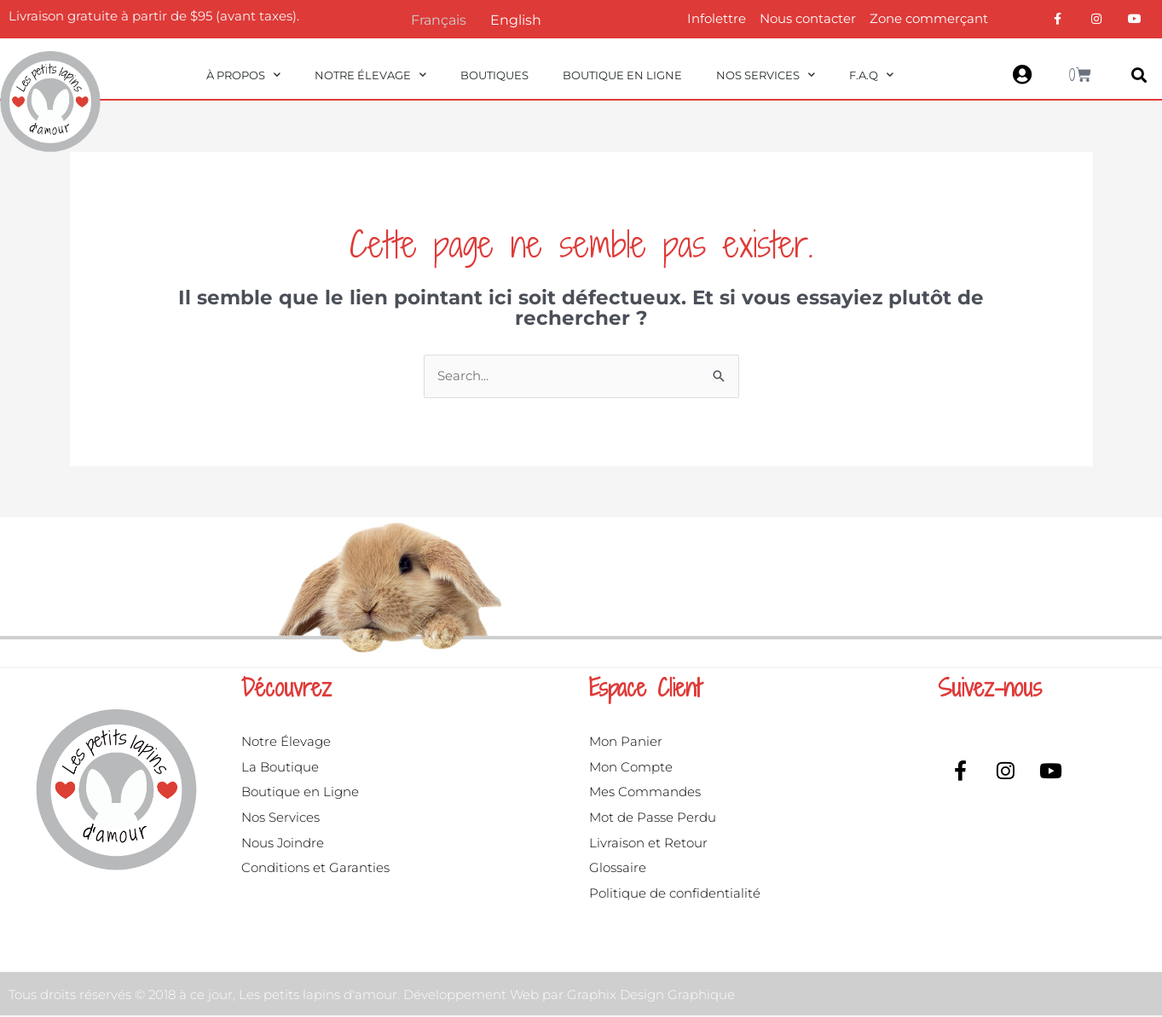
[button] (1139, 75)
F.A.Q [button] (871, 74)
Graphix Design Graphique (651, 995)
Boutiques (494, 75)
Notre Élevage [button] (370, 74)
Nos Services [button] (765, 74)
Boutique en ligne (622, 75)
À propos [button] (243, 74)
